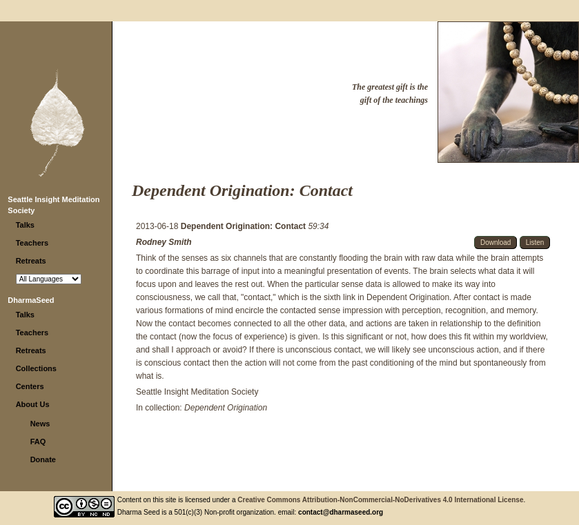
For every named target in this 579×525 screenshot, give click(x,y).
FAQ (38, 441)
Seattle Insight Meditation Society (197, 392)
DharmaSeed (31, 300)
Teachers (32, 243)
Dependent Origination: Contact (244, 226)
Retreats (31, 261)
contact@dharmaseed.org (340, 512)
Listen (535, 242)
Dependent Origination (225, 408)
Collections (36, 368)
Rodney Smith (164, 242)
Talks (25, 225)
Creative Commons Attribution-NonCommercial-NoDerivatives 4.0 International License (380, 500)
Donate (43, 459)
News (40, 423)
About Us (33, 404)
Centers (30, 386)
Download (495, 242)
